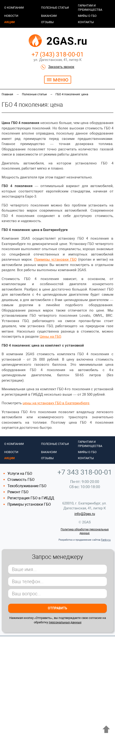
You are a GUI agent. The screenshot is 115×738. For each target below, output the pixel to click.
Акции (9, 22)
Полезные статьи (55, 7)
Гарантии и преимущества (90, 7)
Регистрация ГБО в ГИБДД (30, 498)
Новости (11, 16)
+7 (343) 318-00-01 (57, 54)
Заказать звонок (61, 67)
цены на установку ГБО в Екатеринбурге (56, 403)
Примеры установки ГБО (29, 504)
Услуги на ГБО (19, 473)
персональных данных (65, 622)
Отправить (57, 608)
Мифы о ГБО (87, 16)
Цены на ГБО (50, 336)
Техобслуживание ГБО (26, 486)
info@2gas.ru (84, 514)
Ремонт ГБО (17, 492)
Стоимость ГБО (21, 479)
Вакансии (49, 16)
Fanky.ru (106, 539)
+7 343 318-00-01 (84, 472)
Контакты (86, 22)
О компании (14, 7)
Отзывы (47, 22)
